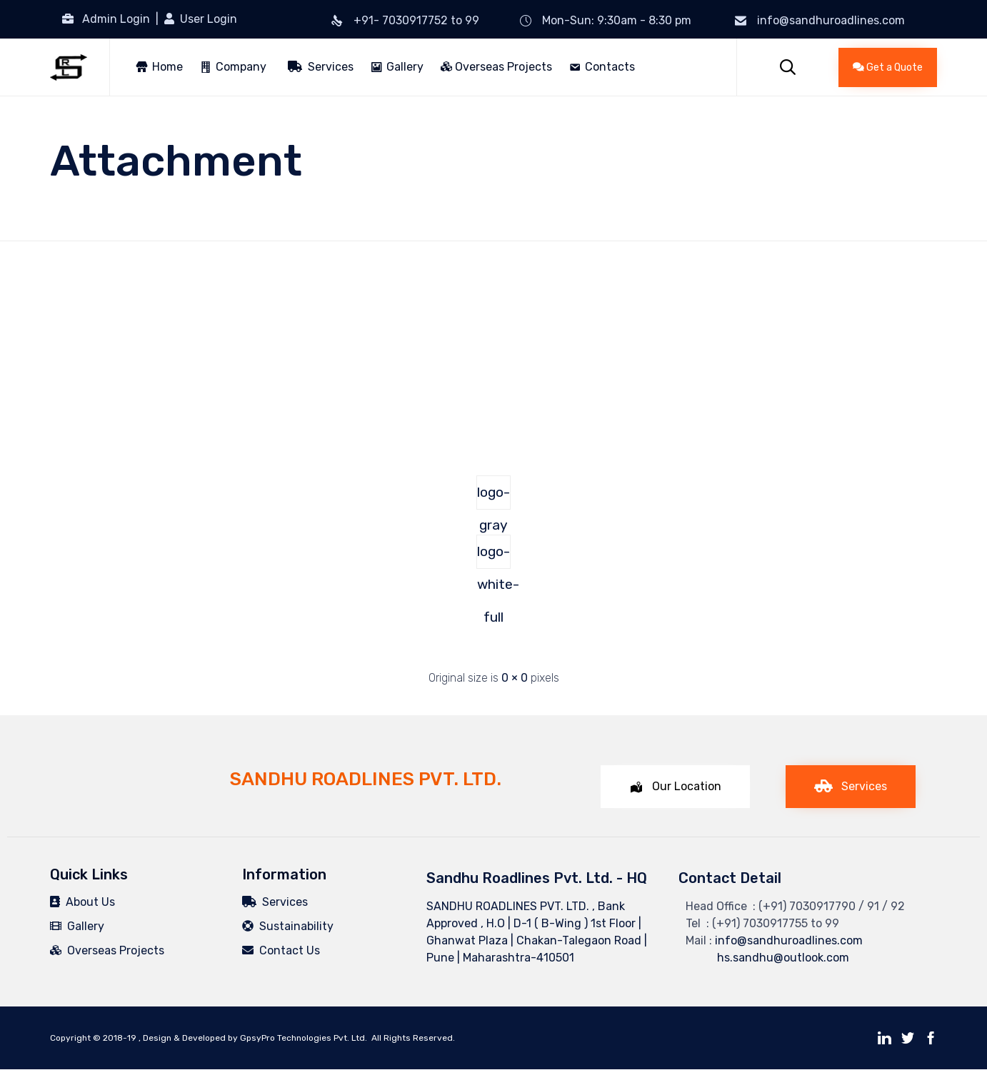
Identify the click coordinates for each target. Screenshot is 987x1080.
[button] (887, 67)
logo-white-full (494, 556)
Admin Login (116, 19)
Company (241, 67)
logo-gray (493, 497)
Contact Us (281, 950)
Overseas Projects (496, 67)
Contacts (610, 67)
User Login (207, 19)
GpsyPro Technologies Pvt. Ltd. (303, 1038)
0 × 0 (514, 678)
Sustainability (288, 926)
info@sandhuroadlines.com (831, 20)
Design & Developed (184, 1038)
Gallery (405, 67)
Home (167, 67)
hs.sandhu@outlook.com (767, 957)
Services (321, 67)
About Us (82, 902)
